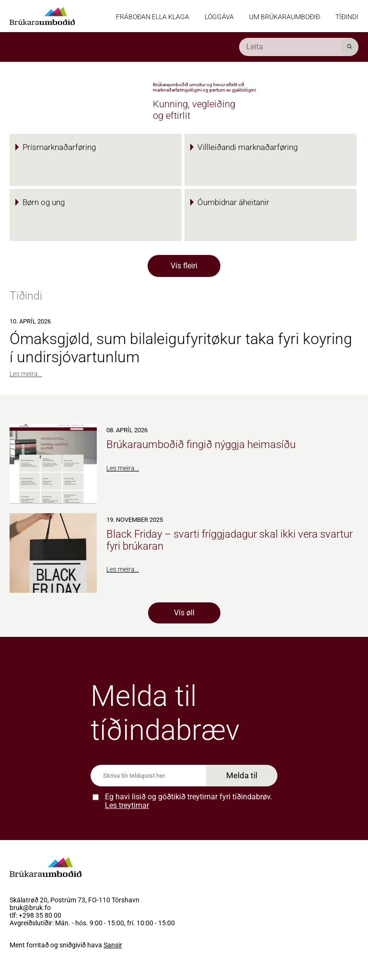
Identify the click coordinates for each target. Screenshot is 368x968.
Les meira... (26, 374)
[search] (298, 47)
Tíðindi (346, 17)
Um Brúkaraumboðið (284, 17)
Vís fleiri (184, 265)
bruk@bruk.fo (30, 908)
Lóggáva (219, 17)
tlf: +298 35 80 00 (35, 916)
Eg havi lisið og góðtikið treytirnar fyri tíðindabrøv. (188, 801)
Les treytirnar (127, 805)
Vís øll (184, 612)
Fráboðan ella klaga (152, 17)
